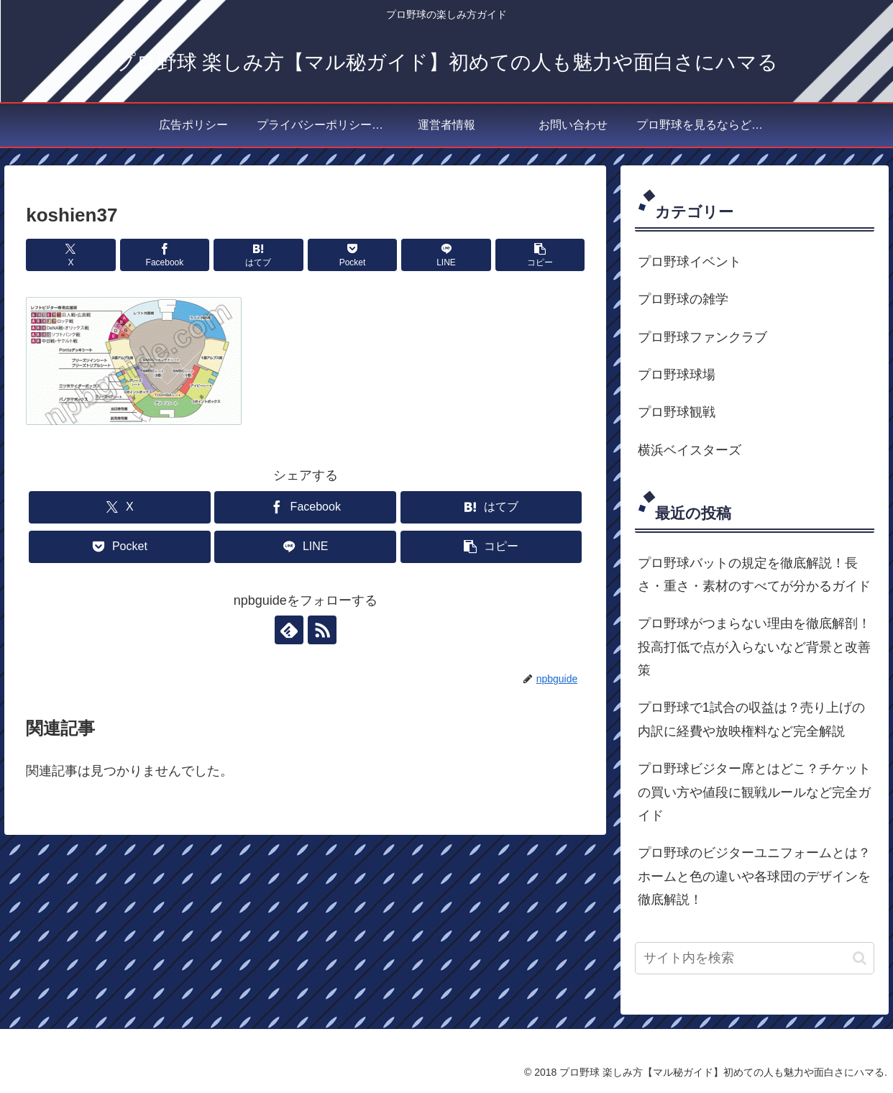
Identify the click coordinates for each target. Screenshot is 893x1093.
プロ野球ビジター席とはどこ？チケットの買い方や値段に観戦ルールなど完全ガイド (754, 792)
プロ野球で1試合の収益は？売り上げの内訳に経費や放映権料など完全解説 (751, 719)
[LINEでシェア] (445, 255)
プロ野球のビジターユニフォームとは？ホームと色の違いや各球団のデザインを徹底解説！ (754, 876)
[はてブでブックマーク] (258, 255)
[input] (754, 958)
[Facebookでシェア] (164, 255)
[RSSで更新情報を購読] (322, 630)
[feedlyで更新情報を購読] (289, 630)
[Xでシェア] (70, 255)
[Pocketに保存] (352, 255)
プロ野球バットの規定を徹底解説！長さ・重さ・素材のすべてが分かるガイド (754, 574)
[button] (540, 255)
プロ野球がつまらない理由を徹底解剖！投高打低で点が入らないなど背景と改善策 (754, 646)
